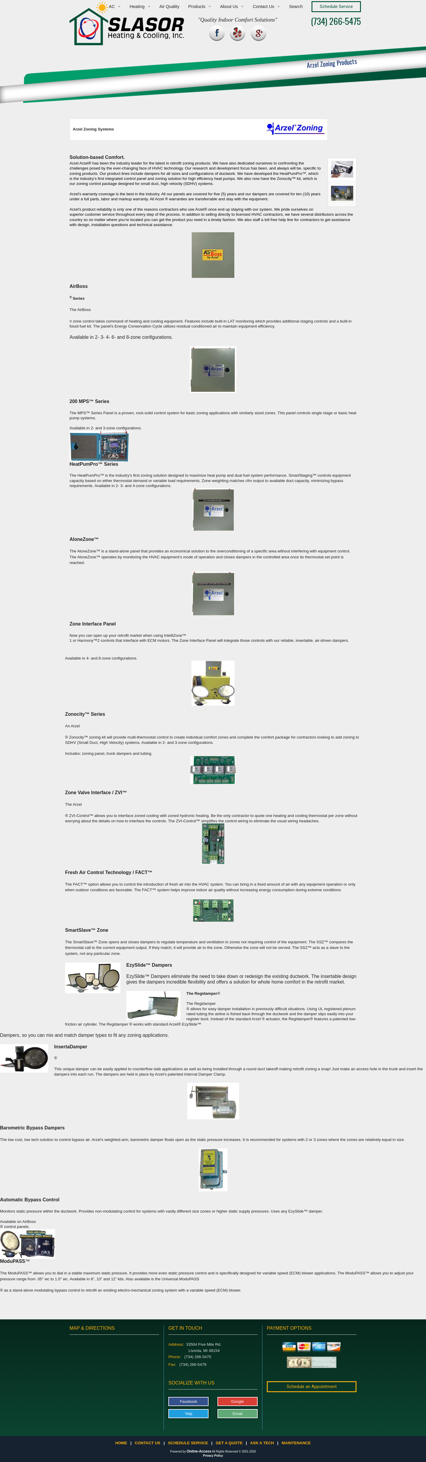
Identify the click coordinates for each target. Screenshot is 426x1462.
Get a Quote (229, 1443)
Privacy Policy (213, 1455)
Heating (137, 6)
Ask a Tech (262, 1443)
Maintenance (296, 1443)
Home (121, 1443)
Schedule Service (188, 1443)
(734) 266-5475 (336, 20)
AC (112, 6)
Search (296, 6)
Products (196, 6)
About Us (229, 6)
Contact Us (263, 6)
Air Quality (169, 6)
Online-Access (199, 1451)
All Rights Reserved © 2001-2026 (234, 1451)
